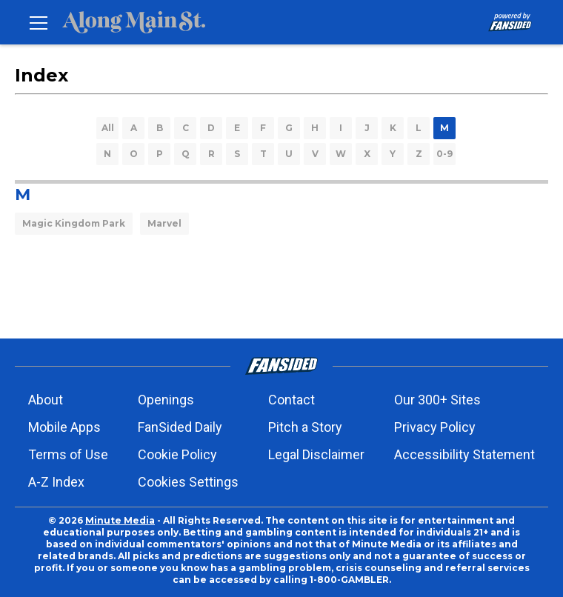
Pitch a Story (305, 427)
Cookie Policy (177, 454)
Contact (291, 399)
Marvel (164, 223)
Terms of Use (68, 454)
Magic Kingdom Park (73, 223)
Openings (166, 399)
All (107, 127)
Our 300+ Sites (437, 399)
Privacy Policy (435, 427)
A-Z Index (56, 482)
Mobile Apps (64, 427)
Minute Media (120, 520)
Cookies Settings (188, 482)
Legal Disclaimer (316, 454)
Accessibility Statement (464, 454)
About (45, 399)
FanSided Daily (180, 427)
